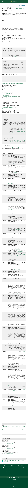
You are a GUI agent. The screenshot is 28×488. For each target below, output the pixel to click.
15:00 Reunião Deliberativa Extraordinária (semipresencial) (17, 141)
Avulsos (3, 88)
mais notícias (22, 436)
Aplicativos (14, 484)
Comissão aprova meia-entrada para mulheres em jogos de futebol (13, 426)
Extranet (14, 486)
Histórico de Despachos (6, 93)
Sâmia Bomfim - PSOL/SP (7, 22)
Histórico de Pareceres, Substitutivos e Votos (10, 96)
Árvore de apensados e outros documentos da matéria (12, 83)
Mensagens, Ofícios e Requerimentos (9, 101)
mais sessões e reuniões (20, 456)
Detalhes (11, 443)
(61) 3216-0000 (16, 472)
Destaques (4, 108)
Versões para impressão (21, 5)
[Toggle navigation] (2, 1)
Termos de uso (14, 481)
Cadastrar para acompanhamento (16, 147)
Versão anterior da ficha (22, 6)
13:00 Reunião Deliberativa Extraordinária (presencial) (17, 132)
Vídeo (8, 443)
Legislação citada (5, 95)
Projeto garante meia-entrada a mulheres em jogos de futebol (12, 432)
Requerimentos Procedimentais (8, 107)
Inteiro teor (19, 8)
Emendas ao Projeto (6, 91)
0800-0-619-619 (14, 471)
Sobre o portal (14, 479)
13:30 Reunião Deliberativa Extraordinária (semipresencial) (16, 235)
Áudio (4, 443)
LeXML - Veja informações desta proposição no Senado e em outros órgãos (13, 461)
